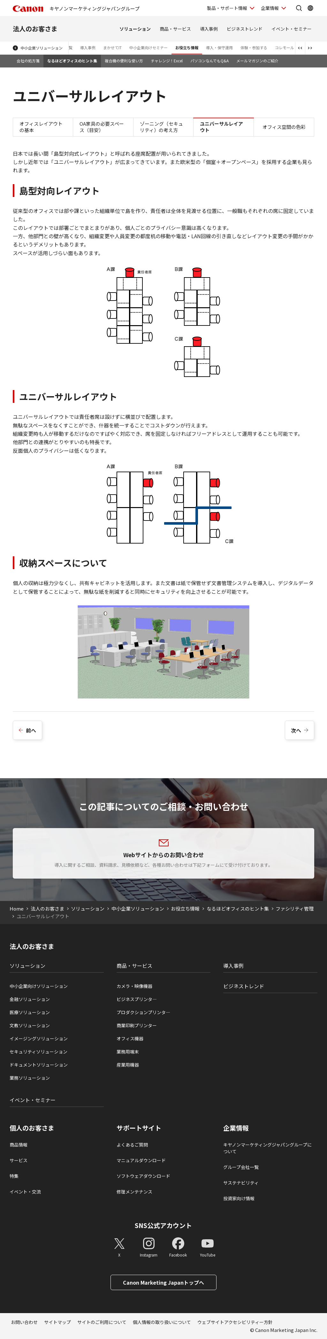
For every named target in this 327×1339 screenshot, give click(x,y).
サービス (18, 1160)
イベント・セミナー (291, 29)
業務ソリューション (30, 1078)
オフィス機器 (130, 1038)
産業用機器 (128, 1064)
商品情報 (18, 1144)
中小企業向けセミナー (148, 47)
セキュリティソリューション (38, 1051)
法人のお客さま (35, 28)
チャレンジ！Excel (167, 60)
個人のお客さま (32, 1128)
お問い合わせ (24, 1322)
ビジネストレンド (244, 29)
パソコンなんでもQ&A (209, 60)
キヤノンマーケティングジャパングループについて (267, 1148)
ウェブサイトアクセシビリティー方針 (235, 1322)
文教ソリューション (30, 1025)
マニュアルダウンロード (141, 1160)
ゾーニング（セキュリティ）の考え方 (161, 126)
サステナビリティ (241, 1182)
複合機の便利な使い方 (124, 60)
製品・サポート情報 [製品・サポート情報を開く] (227, 8)
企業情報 (236, 1128)
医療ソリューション (30, 1012)
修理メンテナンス (134, 1191)
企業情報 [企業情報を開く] (270, 8)
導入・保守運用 (219, 47)
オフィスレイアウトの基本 (41, 126)
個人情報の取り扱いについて (162, 1322)
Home (17, 908)
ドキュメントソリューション (39, 1064)
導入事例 (209, 29)
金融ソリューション (30, 999)
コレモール (284, 47)
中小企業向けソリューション (39, 986)
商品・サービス (175, 29)
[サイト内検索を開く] (299, 8)
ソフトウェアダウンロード (143, 1176)
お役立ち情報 (186, 47)
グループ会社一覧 (241, 1167)
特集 (14, 1176)
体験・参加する (253, 47)
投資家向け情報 (239, 1198)
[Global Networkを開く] (310, 8)
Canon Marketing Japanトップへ (163, 1282)
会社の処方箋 (28, 60)
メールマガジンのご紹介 (257, 60)
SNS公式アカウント (163, 1225)
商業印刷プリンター (137, 1025)
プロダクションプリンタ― (143, 1012)
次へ (296, 730)
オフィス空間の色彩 (284, 126)
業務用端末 (128, 1051)
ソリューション (135, 29)
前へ (31, 730)
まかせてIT (112, 47)
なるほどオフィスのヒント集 (72, 60)
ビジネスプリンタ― (137, 999)
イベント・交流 (25, 1191)
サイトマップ (57, 1322)
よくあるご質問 (132, 1144)
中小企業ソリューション (41, 48)
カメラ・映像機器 (134, 986)
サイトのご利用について (101, 1322)
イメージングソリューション (39, 1038)
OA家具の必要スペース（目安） (102, 126)
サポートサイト (139, 1128)
